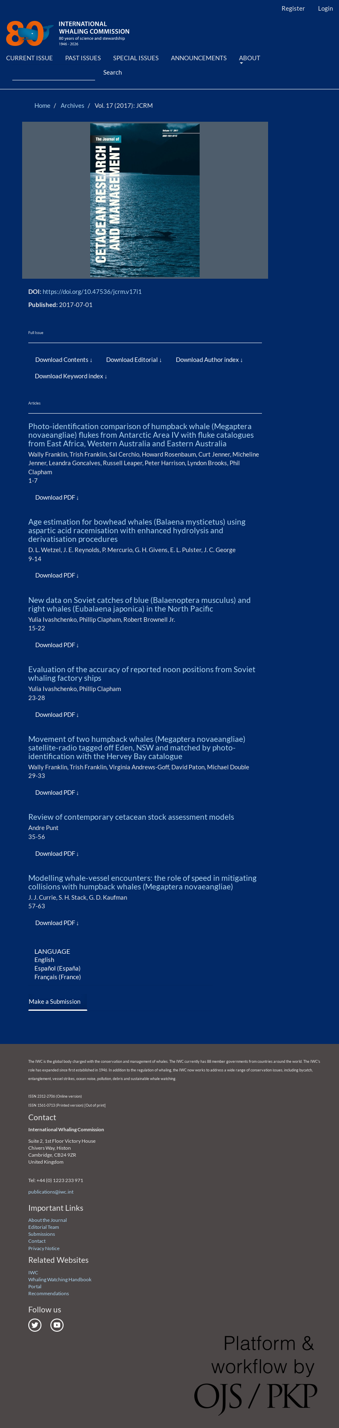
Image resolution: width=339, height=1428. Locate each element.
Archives (72, 105)
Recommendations (48, 1293)
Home (42, 105)
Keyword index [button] (84, 376)
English (44, 959)
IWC (33, 1272)
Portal (34, 1286)
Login (325, 8)
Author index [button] (222, 359)
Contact (37, 1241)
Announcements (199, 57)
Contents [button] (76, 359)
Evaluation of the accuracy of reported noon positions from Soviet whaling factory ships (141, 673)
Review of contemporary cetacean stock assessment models (131, 816)
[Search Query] (53, 72)
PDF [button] (69, 497)
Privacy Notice (43, 1248)
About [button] (249, 59)
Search (112, 72)
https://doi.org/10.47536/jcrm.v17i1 (92, 291)
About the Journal (47, 1220)
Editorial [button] (146, 359)
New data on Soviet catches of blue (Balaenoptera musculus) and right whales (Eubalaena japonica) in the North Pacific (139, 604)
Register (293, 8)
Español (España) (57, 968)
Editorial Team (43, 1227)
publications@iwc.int (50, 1192)
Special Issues (136, 57)
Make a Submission (54, 1001)
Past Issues (83, 57)
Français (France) (57, 976)
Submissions (41, 1234)
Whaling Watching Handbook (59, 1279)
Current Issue (29, 57)
